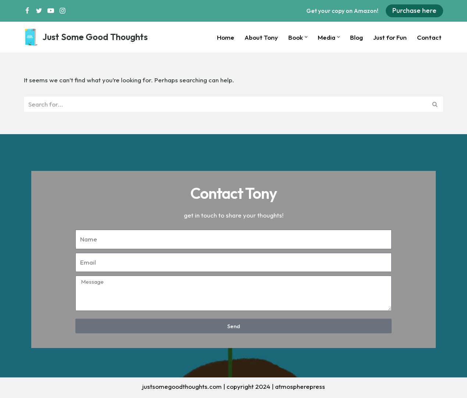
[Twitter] (39, 10)
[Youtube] (50, 10)
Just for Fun (390, 37)
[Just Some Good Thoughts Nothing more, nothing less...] (86, 37)
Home (225, 37)
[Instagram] (62, 10)
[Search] (225, 104)
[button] (306, 37)
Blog (356, 37)
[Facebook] (27, 10)
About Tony (261, 37)
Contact (429, 37)
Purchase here (414, 10)
